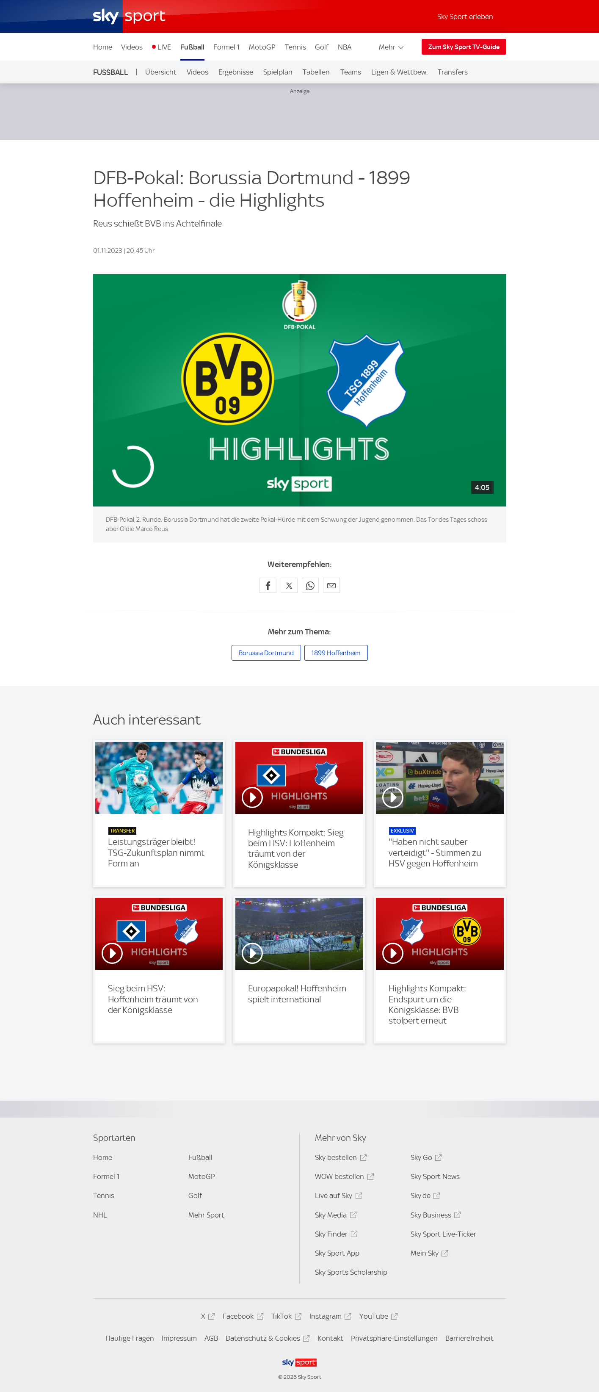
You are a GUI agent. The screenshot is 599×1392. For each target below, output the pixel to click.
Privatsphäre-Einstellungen (394, 1338)
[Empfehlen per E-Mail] (331, 585)
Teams (350, 72)
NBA (344, 47)
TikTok (285, 1317)
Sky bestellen (339, 1159)
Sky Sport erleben (465, 16)
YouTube (377, 1317)
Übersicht (161, 72)
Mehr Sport (206, 1215)
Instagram (329, 1317)
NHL (100, 1215)
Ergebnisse (235, 72)
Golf (321, 47)
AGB (211, 1338)
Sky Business (434, 1216)
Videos (132, 47)
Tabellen (316, 72)
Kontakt (330, 1338)
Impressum (179, 1338)
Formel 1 (226, 47)
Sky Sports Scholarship (351, 1272)
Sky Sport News (435, 1176)
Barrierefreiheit (469, 1338)
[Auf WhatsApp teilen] (310, 585)
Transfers (453, 72)
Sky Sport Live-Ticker (443, 1234)
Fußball (192, 47)
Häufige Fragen (129, 1338)
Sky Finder (335, 1235)
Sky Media (334, 1216)
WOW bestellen (343, 1178)
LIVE (164, 47)
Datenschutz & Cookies (266, 1339)
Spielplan (278, 72)
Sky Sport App (337, 1253)
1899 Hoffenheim (336, 653)
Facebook (242, 1317)
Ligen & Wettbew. (399, 72)
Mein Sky (428, 1254)
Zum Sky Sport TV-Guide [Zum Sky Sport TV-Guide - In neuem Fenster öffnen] (464, 47)
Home (102, 47)
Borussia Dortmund (266, 653)
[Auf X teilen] (289, 585)
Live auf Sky (337, 1197)
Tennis (295, 47)
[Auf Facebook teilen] (267, 585)
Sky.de (424, 1197)
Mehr (392, 47)
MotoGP (262, 47)
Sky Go (425, 1159)
